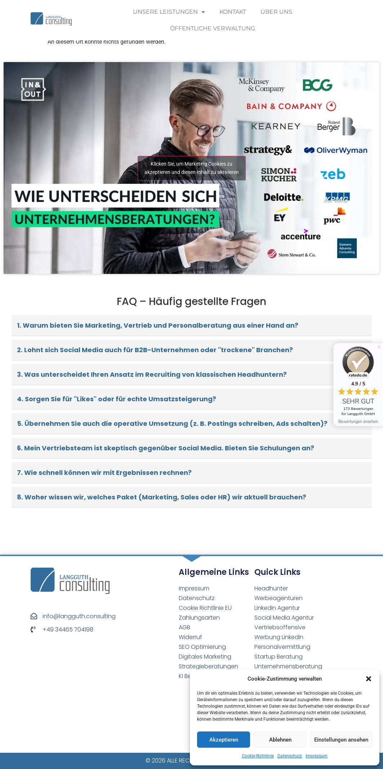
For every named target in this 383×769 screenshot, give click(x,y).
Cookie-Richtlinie (258, 756)
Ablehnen (280, 740)
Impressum (317, 756)
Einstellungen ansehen (341, 740)
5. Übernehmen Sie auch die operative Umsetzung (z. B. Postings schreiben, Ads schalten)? (172, 423)
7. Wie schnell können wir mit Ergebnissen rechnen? (104, 472)
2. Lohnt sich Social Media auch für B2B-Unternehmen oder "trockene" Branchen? (155, 349)
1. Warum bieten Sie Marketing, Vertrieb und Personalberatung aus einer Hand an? (157, 325)
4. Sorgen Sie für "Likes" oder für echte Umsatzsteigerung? (116, 398)
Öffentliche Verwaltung (212, 28)
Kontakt (232, 11)
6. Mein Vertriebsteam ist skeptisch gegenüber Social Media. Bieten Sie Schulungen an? (165, 448)
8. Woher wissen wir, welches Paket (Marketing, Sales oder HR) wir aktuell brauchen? (161, 497)
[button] (368, 678)
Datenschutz (289, 756)
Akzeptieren (223, 740)
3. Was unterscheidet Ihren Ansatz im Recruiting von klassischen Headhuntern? (152, 374)
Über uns (276, 11)
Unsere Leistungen (169, 11)
